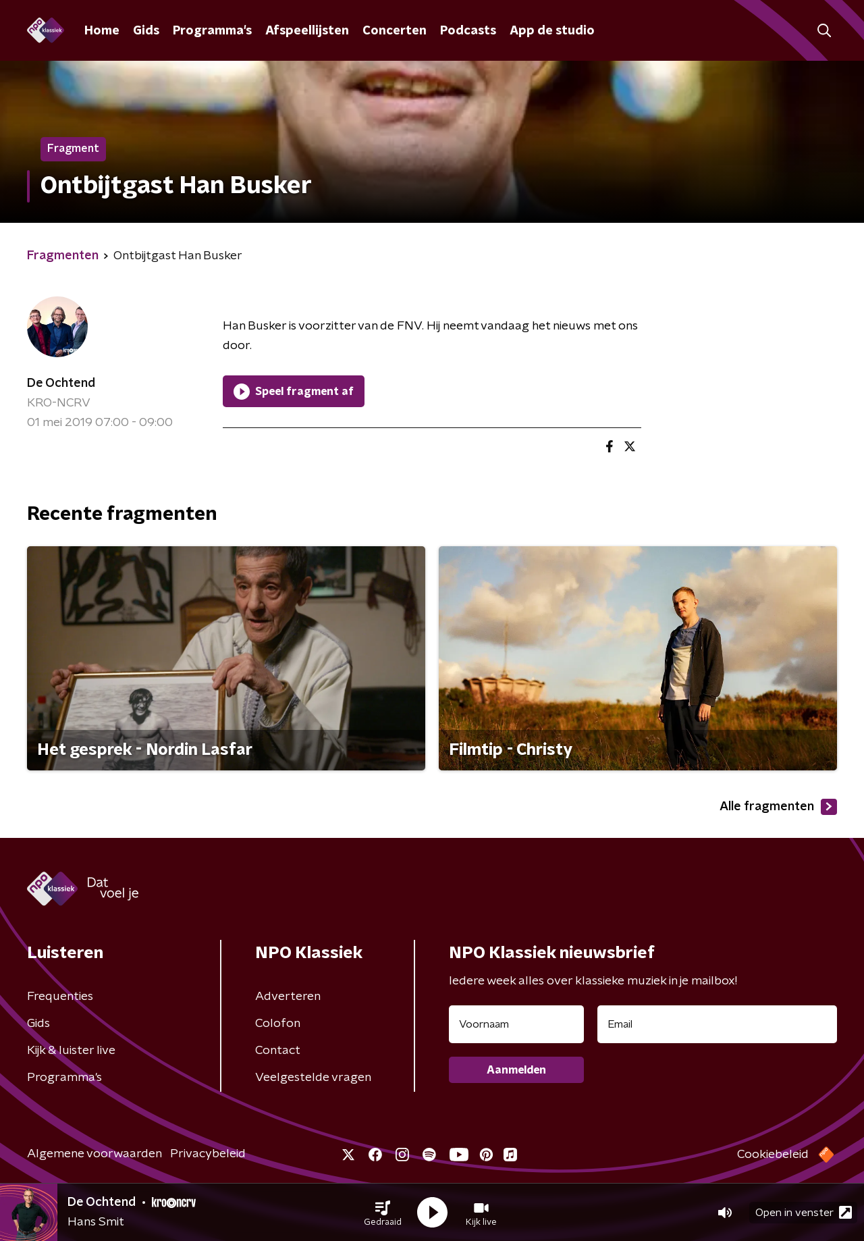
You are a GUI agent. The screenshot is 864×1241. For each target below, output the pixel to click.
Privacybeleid (208, 1154)
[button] (382, 1212)
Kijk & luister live (71, 1051)
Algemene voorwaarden (94, 1154)
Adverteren (288, 997)
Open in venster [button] (803, 1212)
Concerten (394, 31)
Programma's (212, 31)
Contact (277, 1051)
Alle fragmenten (778, 807)
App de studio (552, 31)
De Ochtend (61, 383)
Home (101, 31)
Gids (146, 31)
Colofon (277, 1024)
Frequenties (60, 997)
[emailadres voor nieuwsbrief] (717, 1024)
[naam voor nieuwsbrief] (516, 1024)
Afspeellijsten (307, 31)
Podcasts (468, 31)
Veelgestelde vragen (313, 1078)
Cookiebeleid (773, 1154)
